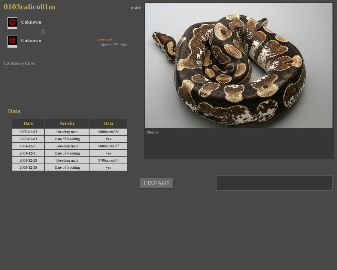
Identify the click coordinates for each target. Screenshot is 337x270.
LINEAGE (157, 183)
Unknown (31, 40)
